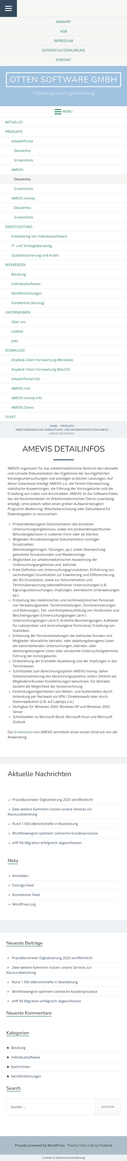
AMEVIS (17, 169)
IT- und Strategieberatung (31, 245)
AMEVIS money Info (26, 398)
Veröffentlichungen (26, 293)
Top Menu (9, 16)
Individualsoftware (26, 283)
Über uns (18, 322)
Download (15, 350)
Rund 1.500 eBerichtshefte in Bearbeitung (45, 823)
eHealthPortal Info (25, 379)
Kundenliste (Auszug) (27, 302)
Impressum (63, 40)
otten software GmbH (63, 79)
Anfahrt (63, 21)
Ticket (10, 417)
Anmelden (20, 875)
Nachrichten (20, 1066)
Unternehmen (17, 312)
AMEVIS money (23, 198)
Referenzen (15, 264)
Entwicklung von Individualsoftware (39, 236)
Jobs (14, 341)
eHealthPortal (22, 141)
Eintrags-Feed (23, 885)
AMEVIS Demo (22, 407)
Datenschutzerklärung (63, 50)
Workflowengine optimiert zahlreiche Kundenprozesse (55, 833)
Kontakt (63, 59)
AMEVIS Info (20, 388)
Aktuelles (14, 122)
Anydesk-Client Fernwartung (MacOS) (40, 369)
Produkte (14, 131)
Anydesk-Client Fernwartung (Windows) (42, 360)
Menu (68, 111)
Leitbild (17, 331)
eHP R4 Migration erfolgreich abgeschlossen (46, 842)
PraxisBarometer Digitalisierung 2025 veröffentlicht (52, 799)
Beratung (18, 274)
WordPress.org (24, 904)
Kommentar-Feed (26, 894)
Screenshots (23, 160)
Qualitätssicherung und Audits (35, 255)
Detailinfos (22, 150)
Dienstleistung (18, 226)
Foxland (106, 1145)
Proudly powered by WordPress (40, 1145)
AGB (63, 31)
